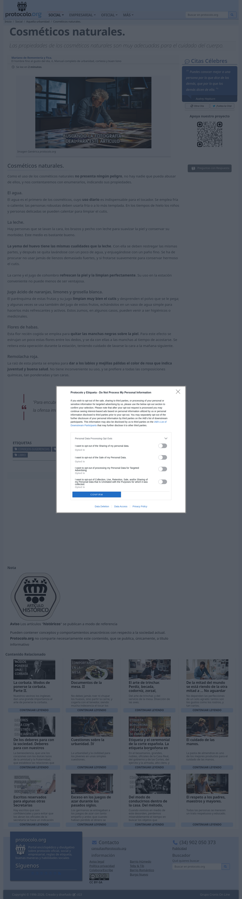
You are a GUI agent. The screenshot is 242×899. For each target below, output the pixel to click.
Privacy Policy (140, 506)
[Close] (179, 393)
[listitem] (121, 438)
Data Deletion (102, 506)
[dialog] (121, 449)
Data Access (120, 506)
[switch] (162, 446)
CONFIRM (96, 494)
